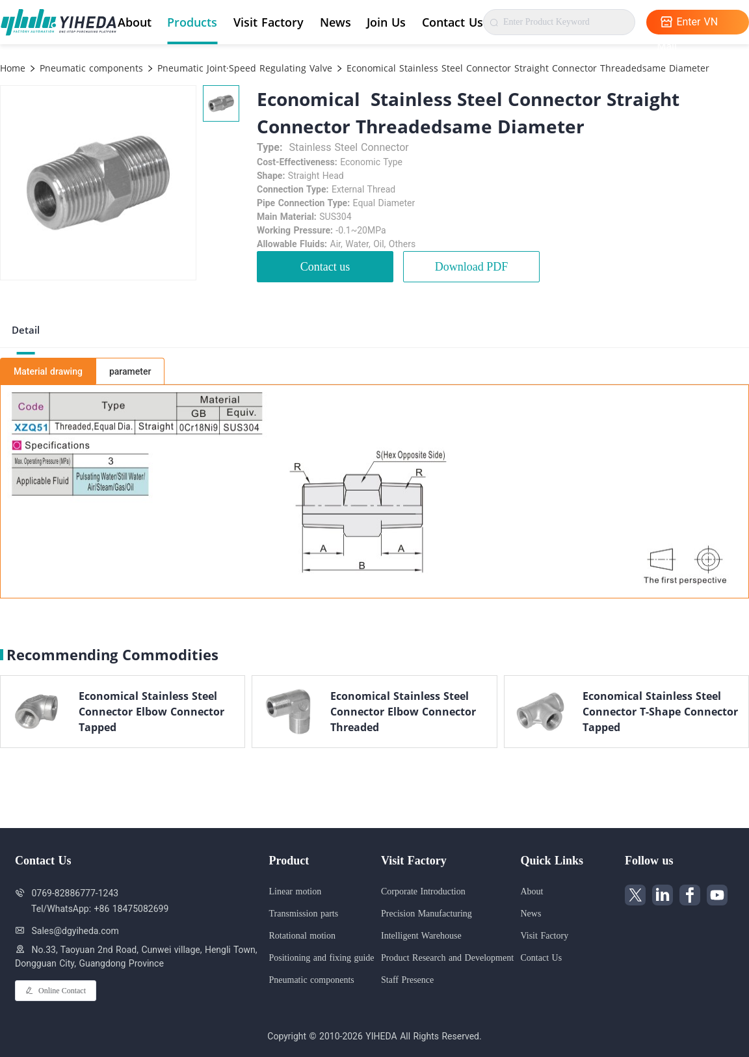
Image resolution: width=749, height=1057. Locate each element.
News (335, 22)
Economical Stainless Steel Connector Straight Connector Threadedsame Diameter (526, 68)
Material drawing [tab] (48, 371)
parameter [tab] (130, 371)
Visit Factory (268, 22)
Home (12, 68)
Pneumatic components (89, 68)
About (134, 22)
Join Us (386, 22)
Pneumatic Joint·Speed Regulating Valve (243, 68)
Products (192, 22)
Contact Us (452, 22)
